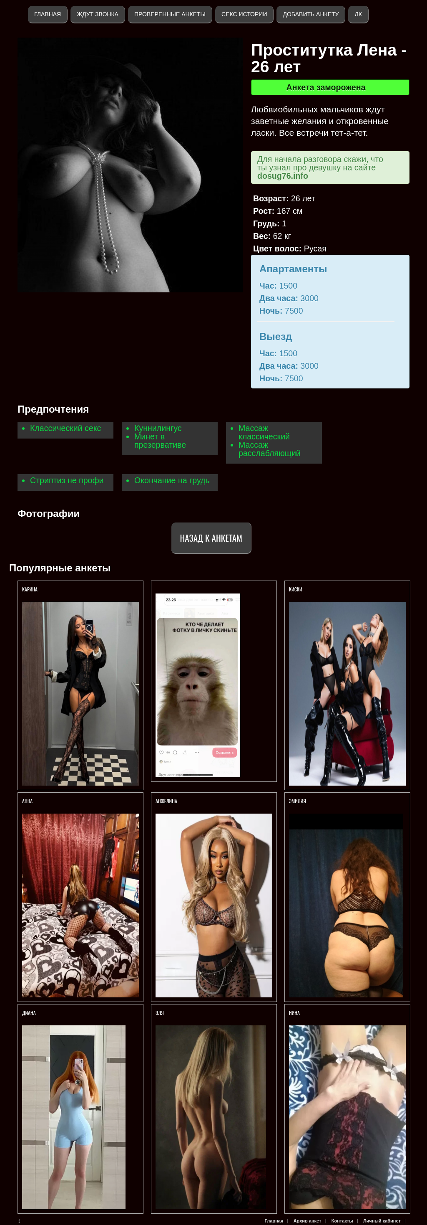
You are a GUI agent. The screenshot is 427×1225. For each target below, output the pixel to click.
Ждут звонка (97, 14)
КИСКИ (295, 589)
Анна (27, 800)
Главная (47, 14)
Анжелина (166, 800)
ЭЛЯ (160, 1012)
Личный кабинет (382, 1220)
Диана (29, 1012)
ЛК (358, 14)
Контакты (342, 1220)
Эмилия (297, 800)
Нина (294, 1012)
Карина (30, 589)
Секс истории (244, 14)
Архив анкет (308, 1220)
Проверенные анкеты (170, 14)
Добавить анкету (311, 14)
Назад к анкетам (211, 537)
